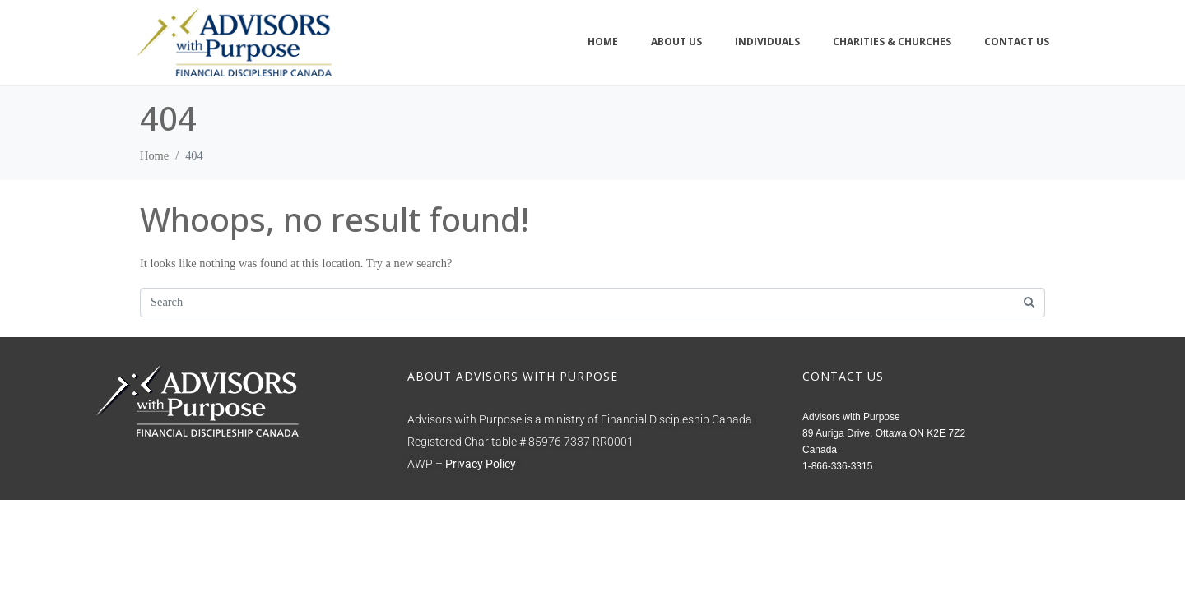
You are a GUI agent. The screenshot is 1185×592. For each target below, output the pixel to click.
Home (603, 42)
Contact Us (1016, 42)
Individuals (767, 42)
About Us (676, 42)
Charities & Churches (892, 42)
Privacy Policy (480, 464)
